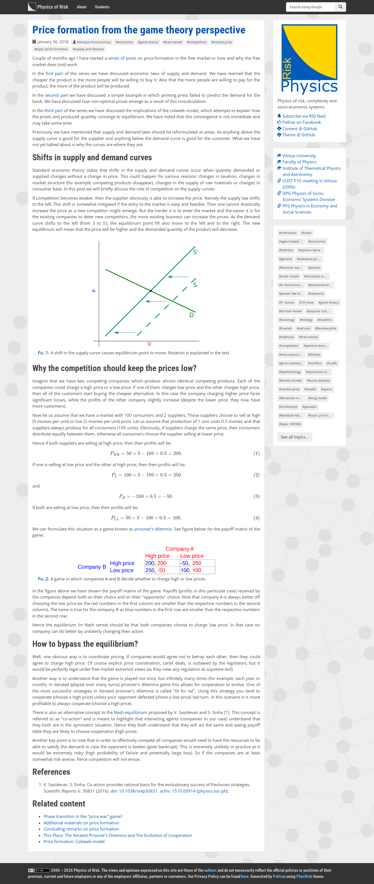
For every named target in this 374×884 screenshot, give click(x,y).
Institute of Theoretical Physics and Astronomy (310, 171)
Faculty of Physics (298, 161)
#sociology (287, 320)
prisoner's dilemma (153, 529)
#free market (172, 42)
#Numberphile (325, 328)
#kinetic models (290, 380)
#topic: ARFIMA (290, 424)
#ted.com (303, 328)
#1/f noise (306, 302)
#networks (316, 293)
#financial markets (292, 267)
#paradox (309, 407)
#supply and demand (88, 49)
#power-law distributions (292, 293)
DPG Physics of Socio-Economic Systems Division (307, 196)
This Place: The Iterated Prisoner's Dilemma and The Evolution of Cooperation (118, 835)
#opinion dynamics (311, 250)
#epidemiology (290, 372)
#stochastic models (317, 276)
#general (285, 259)
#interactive (287, 233)
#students (324, 320)
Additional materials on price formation (81, 822)
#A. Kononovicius (292, 285)
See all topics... (295, 437)
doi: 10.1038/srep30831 (134, 791)
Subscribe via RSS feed (302, 116)
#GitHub (314, 354)
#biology (306, 320)
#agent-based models (292, 241)
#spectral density (316, 345)
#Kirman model (290, 311)
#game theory (148, 42)
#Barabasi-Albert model (292, 415)
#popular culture (319, 311)
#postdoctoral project (321, 285)
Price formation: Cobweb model (74, 841)
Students (102, 6)
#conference (288, 407)
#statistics (286, 250)
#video (306, 233)
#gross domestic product (292, 363)
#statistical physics (310, 259)
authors (210, 870)
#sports (326, 389)
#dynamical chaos (319, 372)
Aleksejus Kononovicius (92, 42)
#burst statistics (318, 380)
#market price (222, 42)
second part (56, 95)
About (82, 6)
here (244, 876)
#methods (286, 337)
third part (53, 110)
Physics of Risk (48, 7)
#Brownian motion (292, 398)
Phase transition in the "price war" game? (83, 816)
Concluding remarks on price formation (81, 829)
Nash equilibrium (130, 712)
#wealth (310, 389)
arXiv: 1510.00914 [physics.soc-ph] (194, 791)
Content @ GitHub (298, 128)
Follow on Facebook (300, 122)
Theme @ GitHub (297, 134)
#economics (124, 42)
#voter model (289, 276)
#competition (197, 42)
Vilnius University (298, 155)
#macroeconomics (292, 354)
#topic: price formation (51, 49)
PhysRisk (304, 876)
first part (54, 73)
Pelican (279, 876)
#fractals (285, 328)
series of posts (122, 58)
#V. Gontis (286, 302)
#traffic (332, 363)
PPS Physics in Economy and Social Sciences (308, 209)
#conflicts (315, 363)
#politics (314, 267)
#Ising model (317, 398)
